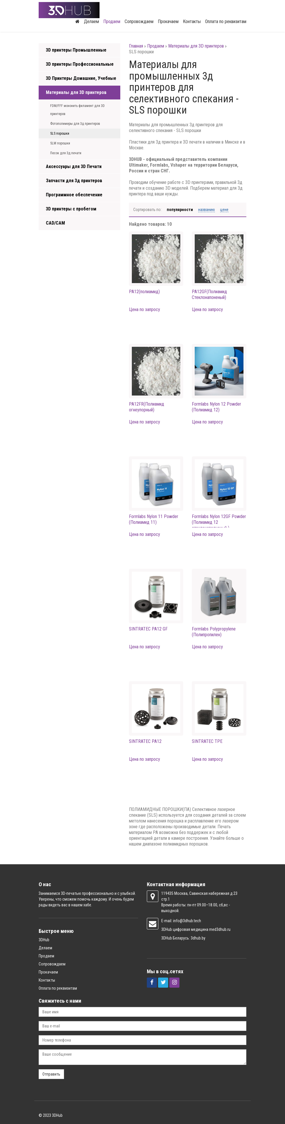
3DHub (44, 939)
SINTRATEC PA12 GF (148, 629)
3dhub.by (198, 938)
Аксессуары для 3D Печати (74, 166)
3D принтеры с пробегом (71, 209)
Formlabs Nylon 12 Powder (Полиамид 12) (216, 407)
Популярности (180, 209)
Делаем (91, 21)
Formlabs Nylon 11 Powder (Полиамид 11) (153, 519)
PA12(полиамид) (144, 291)
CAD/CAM (55, 223)
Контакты (192, 21)
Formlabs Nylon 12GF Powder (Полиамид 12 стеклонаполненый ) (219, 522)
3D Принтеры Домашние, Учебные (81, 78)
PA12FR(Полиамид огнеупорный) (146, 407)
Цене (224, 209)
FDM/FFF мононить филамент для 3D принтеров (77, 110)
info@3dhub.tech (187, 920)
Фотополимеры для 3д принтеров (75, 124)
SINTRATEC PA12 (145, 741)
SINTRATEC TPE (207, 741)
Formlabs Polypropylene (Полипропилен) (214, 631)
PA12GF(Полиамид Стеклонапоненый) (209, 294)
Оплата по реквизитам (225, 21)
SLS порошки (59, 133)
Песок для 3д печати (65, 153)
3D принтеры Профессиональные (80, 64)
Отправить (51, 1074)
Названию (206, 209)
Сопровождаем (139, 21)
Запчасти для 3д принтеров (74, 180)
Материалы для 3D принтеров (76, 92)
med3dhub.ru (219, 929)
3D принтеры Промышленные (76, 50)
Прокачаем (168, 21)
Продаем (111, 21)
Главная (136, 46)
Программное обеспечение (74, 194)
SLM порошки (60, 143)
